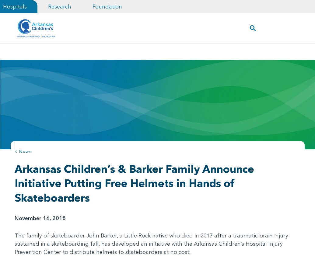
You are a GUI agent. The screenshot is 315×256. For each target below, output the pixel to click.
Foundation (107, 6)
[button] (253, 28)
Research (59, 6)
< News (23, 151)
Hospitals (15, 6)
